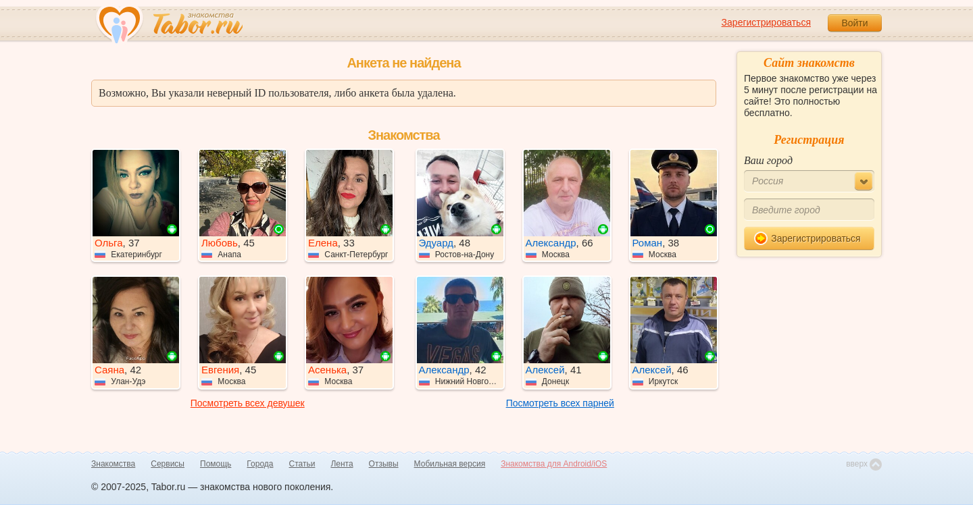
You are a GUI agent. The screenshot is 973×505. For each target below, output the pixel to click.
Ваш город (768, 160)
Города (260, 464)
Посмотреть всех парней (560, 403)
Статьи (302, 464)
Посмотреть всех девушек (248, 403)
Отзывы (384, 464)
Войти (854, 23)
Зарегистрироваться (766, 22)
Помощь (215, 464)
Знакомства (113, 464)
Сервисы (167, 464)
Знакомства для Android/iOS (554, 464)
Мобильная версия (450, 464)
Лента (341, 464)
